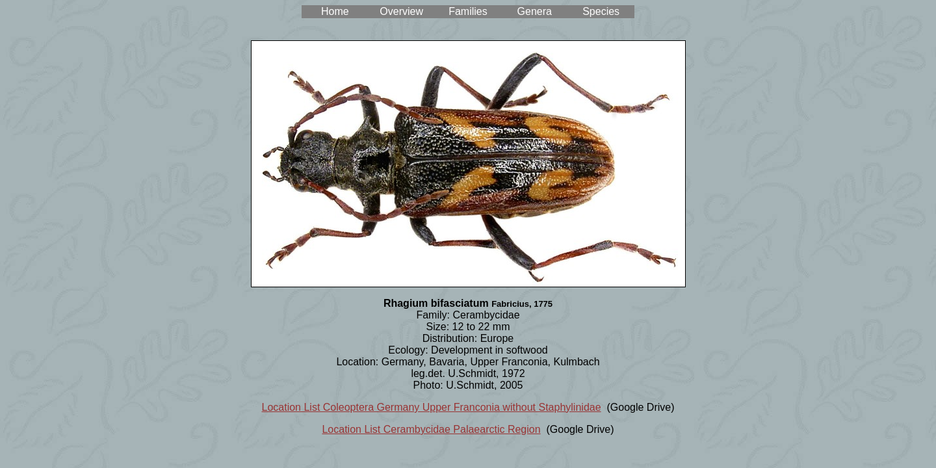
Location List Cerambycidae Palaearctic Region (431, 429)
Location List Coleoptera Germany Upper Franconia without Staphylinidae (431, 407)
